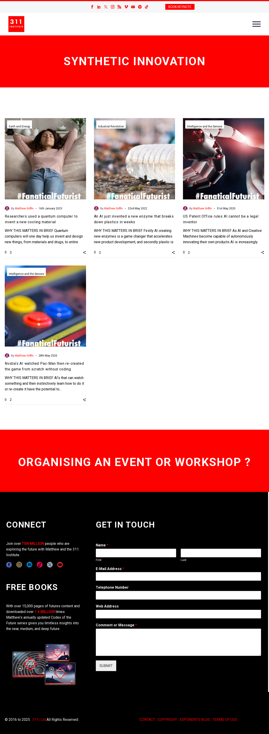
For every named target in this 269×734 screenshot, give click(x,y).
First (98, 560)
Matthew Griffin (24, 208)
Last (183, 560)
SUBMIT (106, 666)
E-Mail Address (110, 569)
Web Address (107, 606)
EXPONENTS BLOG (195, 719)
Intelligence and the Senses (204, 126)
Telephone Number (112, 587)
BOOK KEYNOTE (179, 7)
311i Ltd (39, 719)
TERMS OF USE (224, 719)
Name (102, 545)
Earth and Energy (19, 126)
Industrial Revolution (111, 126)
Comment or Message (116, 625)
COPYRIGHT (167, 719)
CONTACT (147, 719)
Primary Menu (256, 24)
